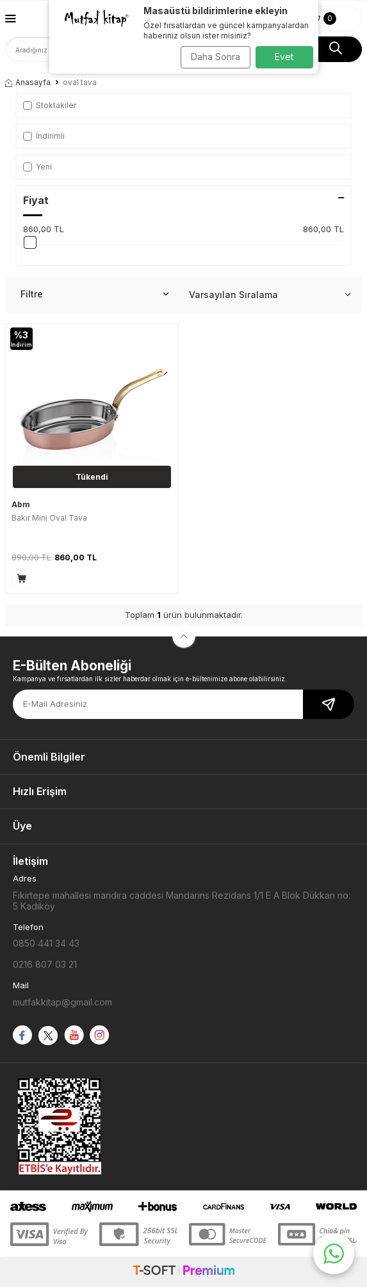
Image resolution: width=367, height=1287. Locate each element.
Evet (284, 56)
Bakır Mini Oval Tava (49, 518)
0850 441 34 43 (46, 943)
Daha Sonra (215, 56)
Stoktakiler (49, 105)
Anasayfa (28, 82)
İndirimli (44, 136)
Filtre (94, 294)
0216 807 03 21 (45, 964)
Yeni (37, 166)
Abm (21, 504)
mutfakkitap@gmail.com (62, 1002)
